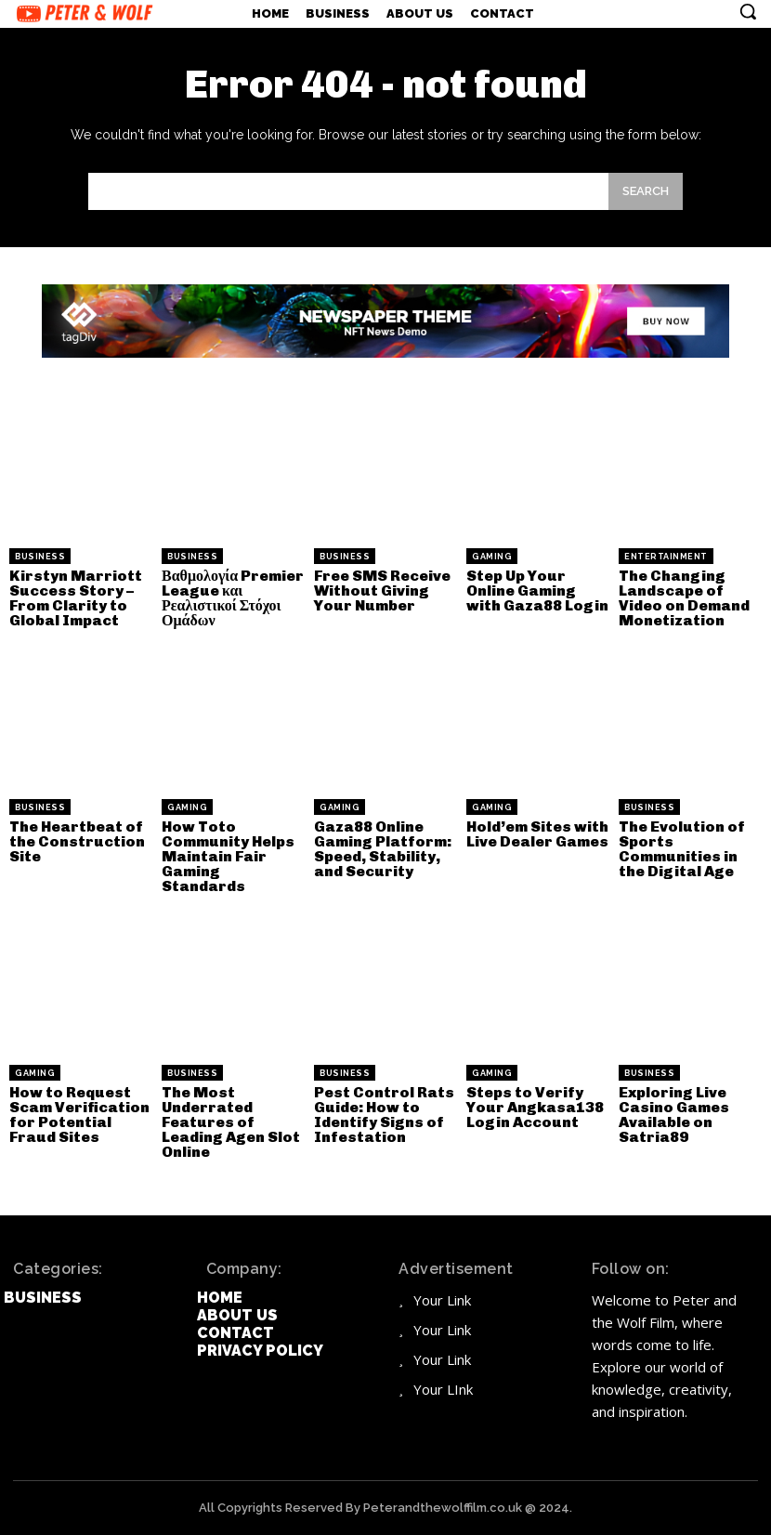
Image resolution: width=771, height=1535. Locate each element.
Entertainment (666, 556)
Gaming (492, 556)
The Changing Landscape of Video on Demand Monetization (684, 598)
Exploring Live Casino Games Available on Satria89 (674, 1114)
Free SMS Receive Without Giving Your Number (382, 590)
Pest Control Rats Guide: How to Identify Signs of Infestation (384, 1114)
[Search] (645, 191)
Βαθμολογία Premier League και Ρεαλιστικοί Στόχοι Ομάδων (233, 598)
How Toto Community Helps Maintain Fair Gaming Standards (228, 856)
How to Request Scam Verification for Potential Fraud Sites (79, 1114)
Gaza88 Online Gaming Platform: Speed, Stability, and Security (382, 849)
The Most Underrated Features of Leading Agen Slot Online (231, 1122)
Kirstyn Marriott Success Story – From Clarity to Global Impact (75, 598)
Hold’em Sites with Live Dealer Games (537, 834)
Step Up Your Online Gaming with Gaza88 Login (537, 590)
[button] (747, 11)
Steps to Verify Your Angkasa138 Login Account (535, 1107)
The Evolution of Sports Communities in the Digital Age (682, 849)
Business (40, 556)
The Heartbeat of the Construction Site (77, 841)
